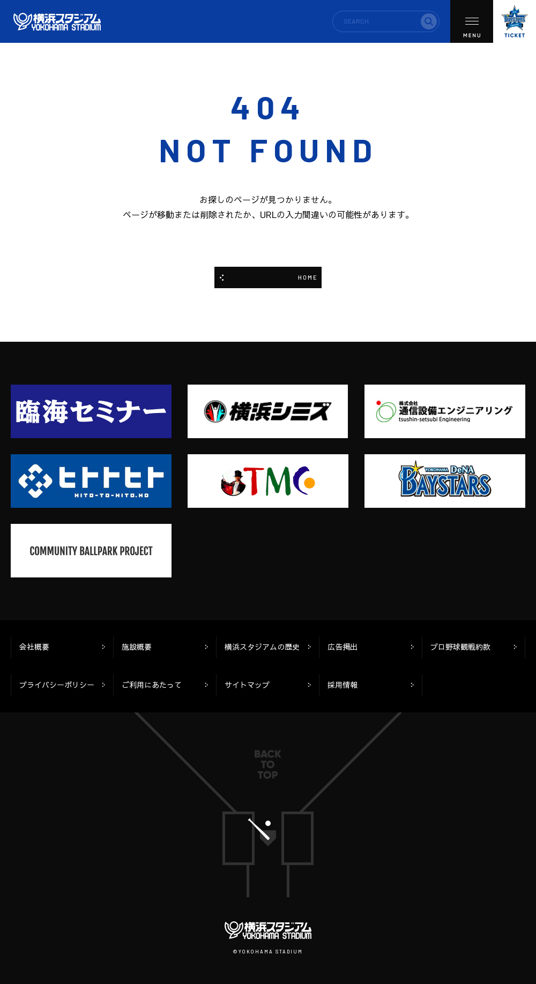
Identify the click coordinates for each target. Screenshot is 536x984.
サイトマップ (247, 684)
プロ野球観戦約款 (460, 646)
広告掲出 (342, 646)
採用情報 (342, 684)
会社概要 (34, 646)
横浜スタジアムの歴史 (262, 646)
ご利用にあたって (152, 684)
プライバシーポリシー (56, 684)
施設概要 (137, 646)
